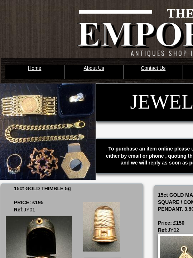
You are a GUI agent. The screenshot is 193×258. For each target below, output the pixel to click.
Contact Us (153, 68)
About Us (93, 68)
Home (34, 68)
